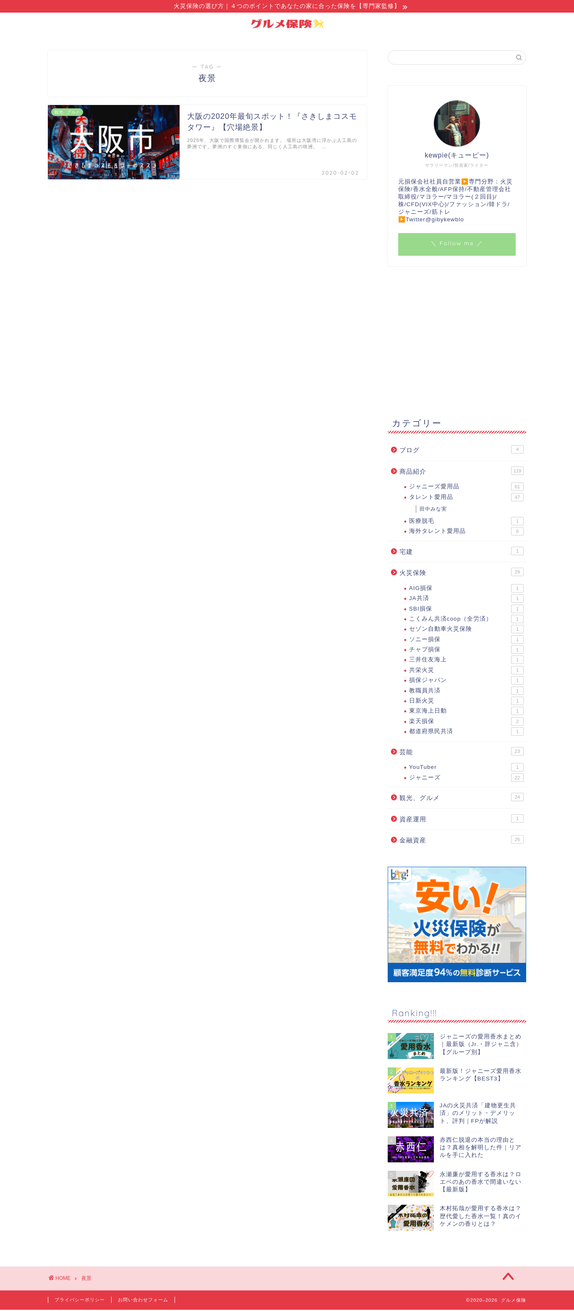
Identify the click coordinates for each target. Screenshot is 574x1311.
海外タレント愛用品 (466, 532)
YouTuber (466, 768)
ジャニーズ (466, 779)
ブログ (461, 450)
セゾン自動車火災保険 (466, 630)
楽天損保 (466, 722)
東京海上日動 (466, 712)
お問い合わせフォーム (143, 1300)
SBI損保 (466, 610)
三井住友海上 (466, 661)
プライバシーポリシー (80, 1300)
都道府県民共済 (466, 733)
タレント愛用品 (466, 498)
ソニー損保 (466, 641)
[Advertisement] (457, 340)
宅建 (461, 552)
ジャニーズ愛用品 (466, 488)
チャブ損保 (466, 651)
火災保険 (461, 573)
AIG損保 (466, 589)
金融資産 (461, 840)
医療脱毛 (466, 522)
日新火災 (466, 702)
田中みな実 (433, 510)
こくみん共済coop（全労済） (466, 620)
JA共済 (466, 599)
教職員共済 (466, 692)
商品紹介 (461, 472)
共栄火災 (466, 671)
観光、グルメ (461, 798)
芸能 (461, 752)
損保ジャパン (466, 681)
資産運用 (461, 819)
